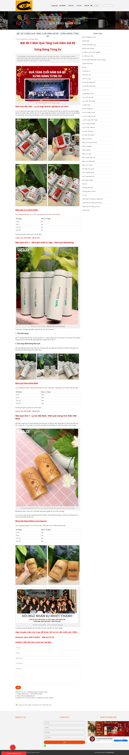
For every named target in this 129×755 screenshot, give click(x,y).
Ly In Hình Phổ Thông (88, 101)
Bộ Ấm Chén (85, 41)
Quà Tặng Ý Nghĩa (44, 18)
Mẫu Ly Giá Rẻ (86, 150)
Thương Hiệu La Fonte (88, 191)
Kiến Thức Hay (86, 75)
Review (84, 184)
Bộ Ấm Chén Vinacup (88, 48)
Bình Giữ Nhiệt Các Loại (89, 37)
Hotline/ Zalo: (19, 238)
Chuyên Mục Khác (87, 63)
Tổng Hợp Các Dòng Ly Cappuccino (92, 199)
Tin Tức (78, 5)
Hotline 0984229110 (14, 753)
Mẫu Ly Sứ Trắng (87, 165)
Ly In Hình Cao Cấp (87, 97)
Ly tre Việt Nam (39, 415)
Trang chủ (54, 5)
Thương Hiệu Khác (87, 187)
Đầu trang (124, 739)
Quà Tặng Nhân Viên (56, 18)
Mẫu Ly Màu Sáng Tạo (88, 157)
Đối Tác (84, 67)
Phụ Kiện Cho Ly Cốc (88, 169)
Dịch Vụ (71, 5)
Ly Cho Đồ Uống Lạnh (88, 82)
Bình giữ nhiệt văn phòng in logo (56, 326)
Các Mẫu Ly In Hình (87, 56)
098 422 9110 (36, 238)
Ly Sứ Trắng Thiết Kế (88, 127)
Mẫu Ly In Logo (86, 154)
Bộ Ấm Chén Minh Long (89, 44)
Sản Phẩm (62, 5)
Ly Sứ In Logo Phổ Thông (89, 120)
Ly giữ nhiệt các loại (88, 93)
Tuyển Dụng (85, 210)
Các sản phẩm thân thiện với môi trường (94, 60)
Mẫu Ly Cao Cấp (87, 139)
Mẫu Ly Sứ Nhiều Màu (88, 161)
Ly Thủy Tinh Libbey (88, 135)
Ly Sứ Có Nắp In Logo (88, 112)
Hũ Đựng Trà (86, 71)
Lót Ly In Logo (86, 78)
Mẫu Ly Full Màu (87, 146)
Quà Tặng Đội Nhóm (88, 172)
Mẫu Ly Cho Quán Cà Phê (89, 142)
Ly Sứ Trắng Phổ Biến (88, 124)
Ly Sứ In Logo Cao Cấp (89, 116)
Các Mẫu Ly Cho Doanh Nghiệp (91, 52)
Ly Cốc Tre (85, 90)
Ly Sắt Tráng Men (87, 108)
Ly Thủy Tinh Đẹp (87, 131)
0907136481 (27, 238)
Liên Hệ (86, 5)
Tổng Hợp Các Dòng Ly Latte (90, 206)
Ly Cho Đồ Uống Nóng (88, 86)
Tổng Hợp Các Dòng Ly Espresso (92, 202)
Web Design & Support (100, 752)
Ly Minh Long (86, 105)
